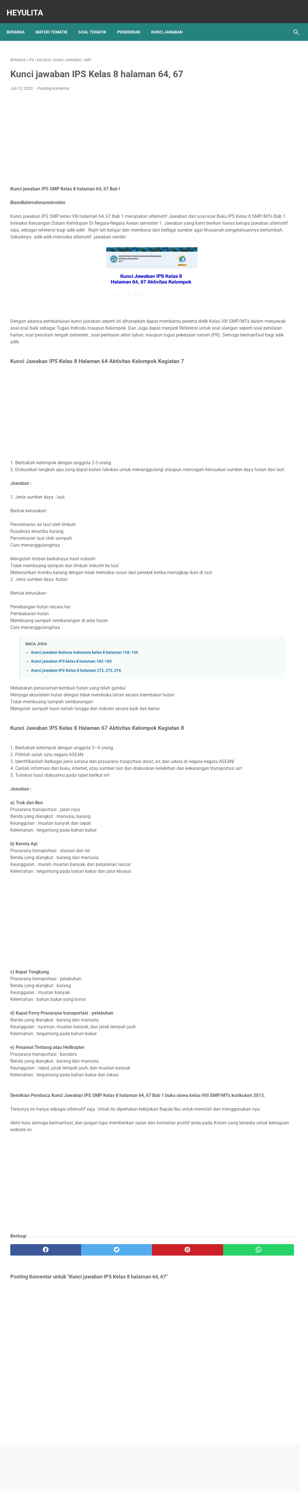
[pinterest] (130, 1306)
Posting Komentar (53, 83)
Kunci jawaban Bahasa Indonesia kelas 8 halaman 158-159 (84, 681)
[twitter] (82, 1306)
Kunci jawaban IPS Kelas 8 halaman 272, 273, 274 (76, 699)
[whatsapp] (178, 1306)
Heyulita (28, 6)
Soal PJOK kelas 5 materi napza (260, 268)
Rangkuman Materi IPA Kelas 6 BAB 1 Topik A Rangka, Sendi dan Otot (259, 248)
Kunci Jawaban (170, 22)
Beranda (19, 22)
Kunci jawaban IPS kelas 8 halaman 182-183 (71, 690)
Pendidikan (132, 22)
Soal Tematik (96, 22)
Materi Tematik (55, 22)
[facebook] (34, 1306)
